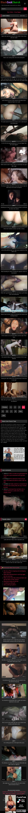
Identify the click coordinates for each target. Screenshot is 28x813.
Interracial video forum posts (11, 574)
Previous (4, 407)
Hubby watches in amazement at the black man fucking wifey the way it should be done (15, 489)
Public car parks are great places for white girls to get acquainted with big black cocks (15, 478)
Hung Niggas (17, 12)
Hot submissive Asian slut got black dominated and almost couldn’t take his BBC (15, 484)
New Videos (10, 12)
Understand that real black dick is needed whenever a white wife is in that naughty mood (14, 494)
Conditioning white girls (9, 590)
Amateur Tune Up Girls (7, 794)
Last (3, 415)
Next (20, 411)
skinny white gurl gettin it (10, 591)
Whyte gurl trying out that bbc (11, 588)
